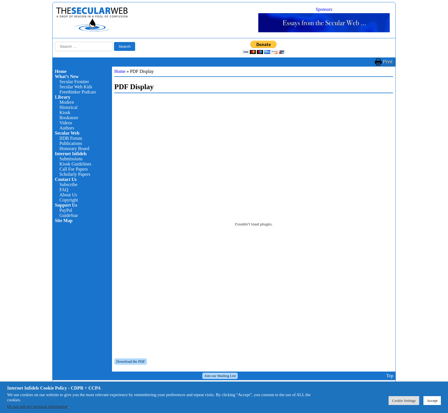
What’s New (67, 76)
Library (62, 97)
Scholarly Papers (74, 174)
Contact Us (66, 179)
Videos (65, 122)
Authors (66, 127)
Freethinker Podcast (77, 91)
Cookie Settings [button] (404, 400)
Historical (68, 107)
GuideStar (68, 215)
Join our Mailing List (220, 376)
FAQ (63, 189)
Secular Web (67, 133)
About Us (68, 194)
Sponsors (324, 9)
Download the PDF (130, 361)
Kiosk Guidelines (75, 163)
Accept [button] (432, 400)
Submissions (71, 158)
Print (388, 61)
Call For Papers (73, 169)
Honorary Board (74, 148)
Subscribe (68, 184)
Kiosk (64, 112)
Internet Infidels (71, 153)
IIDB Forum (70, 138)
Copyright (68, 199)
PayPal (65, 210)
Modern (66, 102)
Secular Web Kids (75, 86)
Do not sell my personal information (37, 406)
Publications (70, 143)
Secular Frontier (74, 81)
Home (61, 71)
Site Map (64, 220)
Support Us (66, 205)
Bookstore (68, 117)
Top (389, 375)
